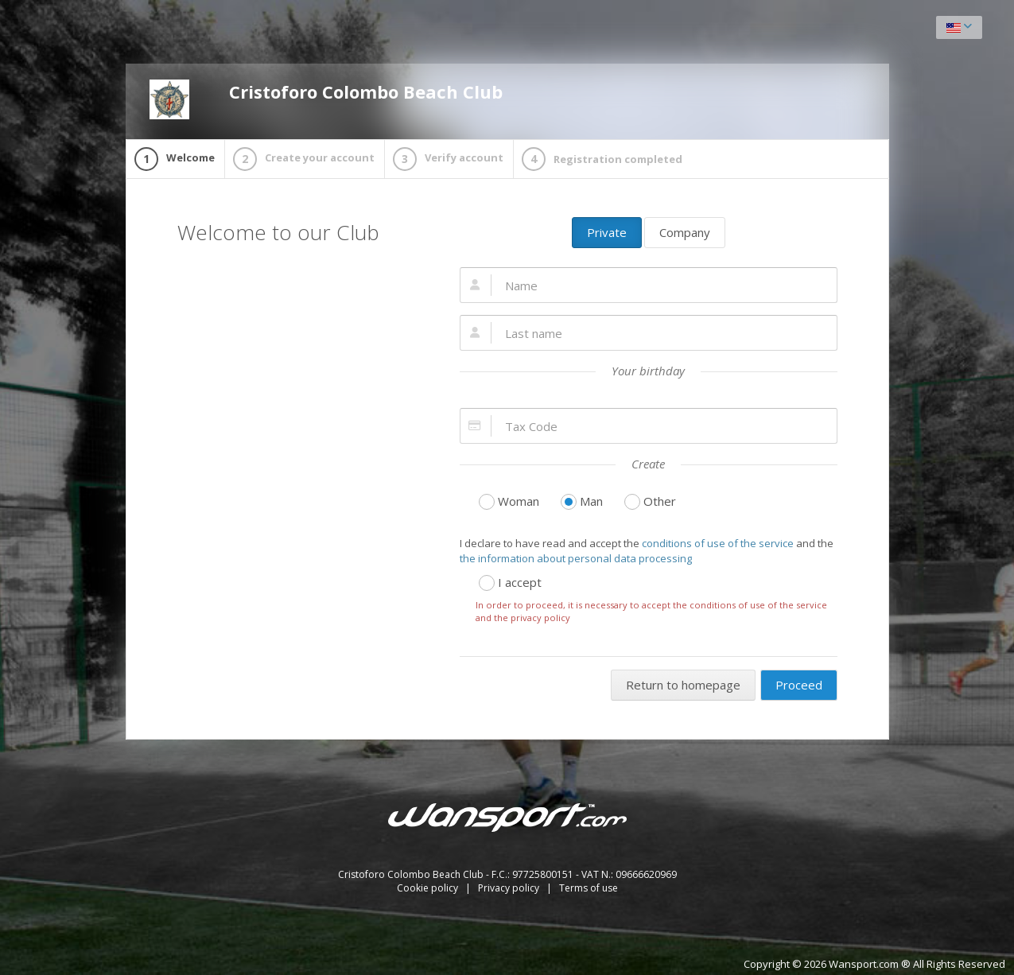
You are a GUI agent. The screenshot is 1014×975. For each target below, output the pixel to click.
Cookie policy (428, 888)
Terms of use (588, 888)
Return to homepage (683, 685)
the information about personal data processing (576, 558)
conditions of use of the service (718, 543)
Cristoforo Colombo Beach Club (326, 99)
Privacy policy (510, 888)
